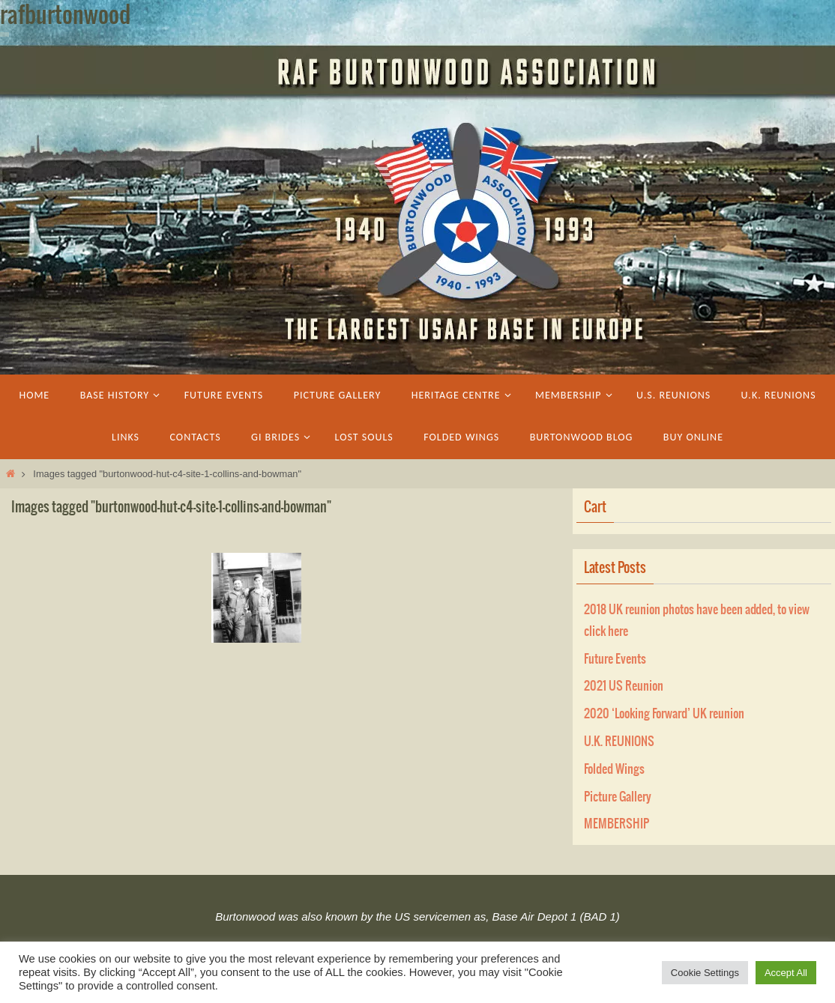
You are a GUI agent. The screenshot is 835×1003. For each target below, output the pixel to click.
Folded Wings (614, 769)
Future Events (615, 659)
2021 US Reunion (623, 686)
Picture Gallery (617, 797)
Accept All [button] (786, 972)
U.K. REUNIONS (619, 741)
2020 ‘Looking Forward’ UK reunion (664, 714)
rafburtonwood (65, 15)
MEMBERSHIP (616, 824)
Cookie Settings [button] (705, 972)
